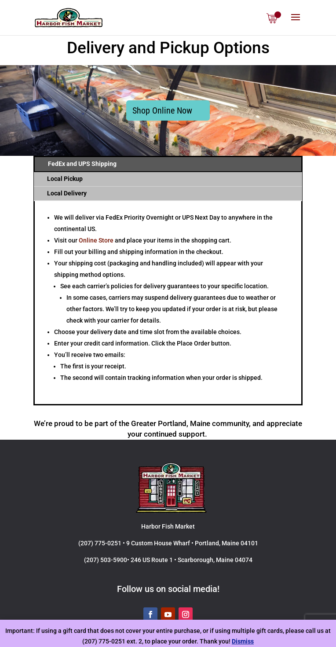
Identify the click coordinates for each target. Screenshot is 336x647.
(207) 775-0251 (99, 543)
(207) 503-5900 (105, 559)
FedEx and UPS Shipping (82, 163)
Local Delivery (67, 193)
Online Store (96, 240)
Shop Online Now (162, 110)
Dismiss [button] (243, 641)
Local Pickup (65, 178)
